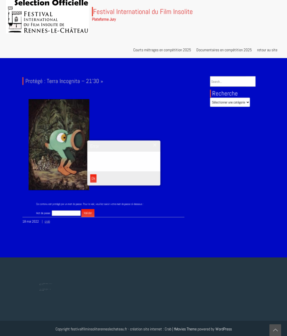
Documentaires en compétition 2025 (224, 49)
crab (53, 218)
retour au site (267, 49)
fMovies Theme (185, 329)
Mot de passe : (67, 207)
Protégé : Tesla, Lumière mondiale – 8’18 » (46, 288)
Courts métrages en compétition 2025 (162, 49)
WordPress (223, 329)
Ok (94, 176)
